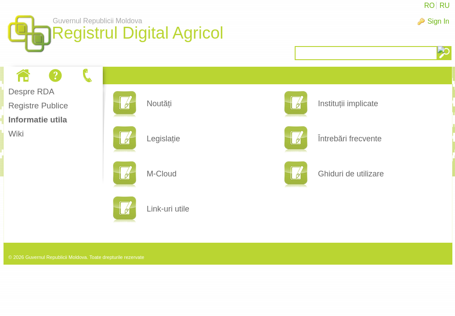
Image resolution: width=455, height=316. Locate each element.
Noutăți (159, 103)
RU (445, 5)
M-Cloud (162, 173)
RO (429, 5)
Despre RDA (31, 91)
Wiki (16, 133)
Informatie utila (37, 119)
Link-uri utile (168, 209)
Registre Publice (38, 105)
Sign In (438, 21)
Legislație (163, 138)
